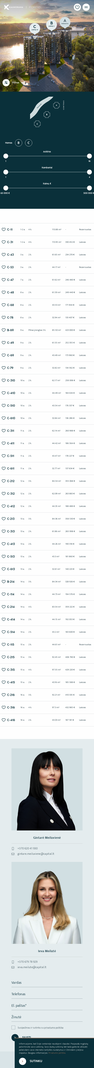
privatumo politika (53, 1028)
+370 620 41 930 (28, 848)
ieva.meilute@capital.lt (32, 967)
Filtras (17, 82)
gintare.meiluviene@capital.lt (36, 853)
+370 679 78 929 (28, 961)
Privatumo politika (57, 1053)
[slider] (5, 156)
